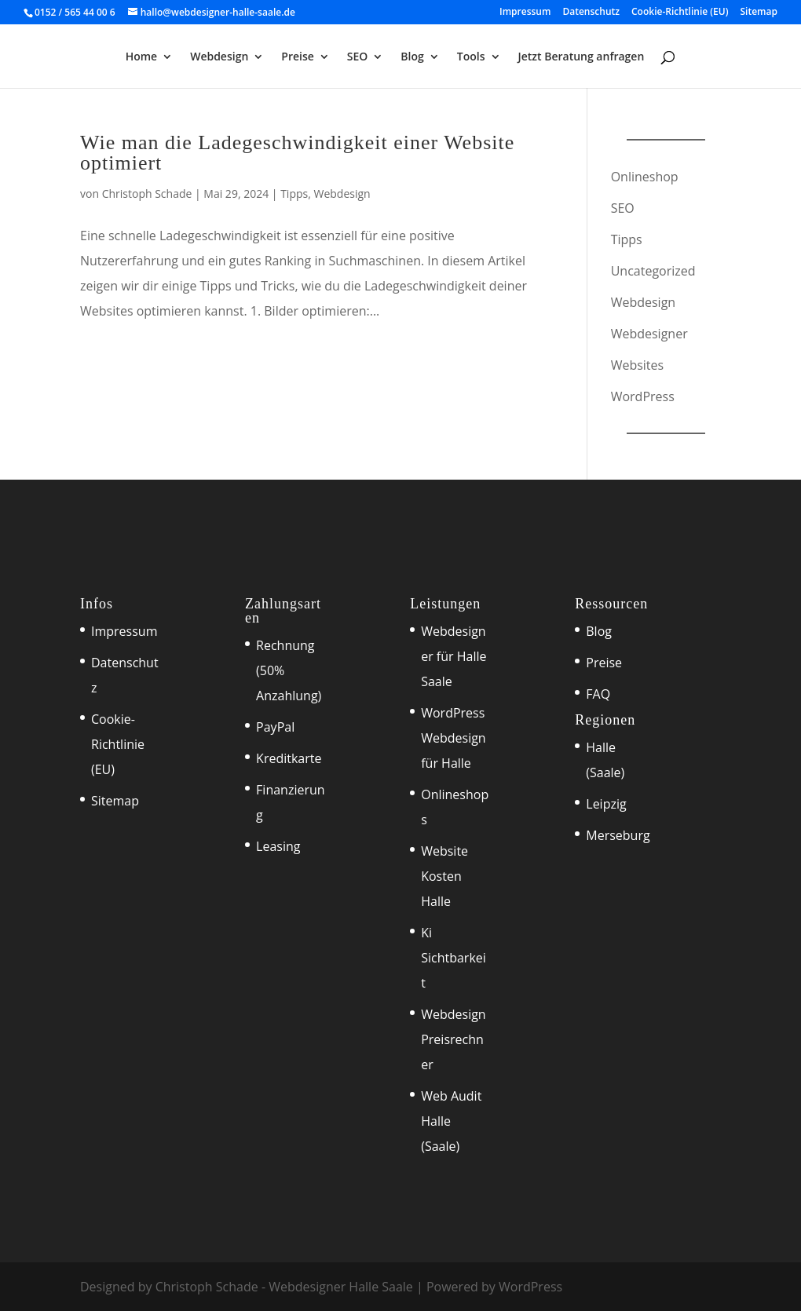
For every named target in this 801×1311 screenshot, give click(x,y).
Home (142, 57)
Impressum (524, 12)
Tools (471, 57)
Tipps (294, 193)
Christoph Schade (147, 193)
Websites (637, 365)
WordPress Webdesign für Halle (453, 738)
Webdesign (219, 57)
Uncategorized (653, 270)
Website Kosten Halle (444, 876)
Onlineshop (644, 176)
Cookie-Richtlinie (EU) (680, 12)
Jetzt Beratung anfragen (581, 57)
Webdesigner (649, 333)
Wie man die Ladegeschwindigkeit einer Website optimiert (297, 152)
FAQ (598, 694)
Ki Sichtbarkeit (453, 957)
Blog (411, 57)
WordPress (643, 396)
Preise (297, 57)
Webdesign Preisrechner (453, 1039)
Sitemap (759, 12)
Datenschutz (591, 12)
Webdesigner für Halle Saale (453, 656)
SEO (357, 57)
